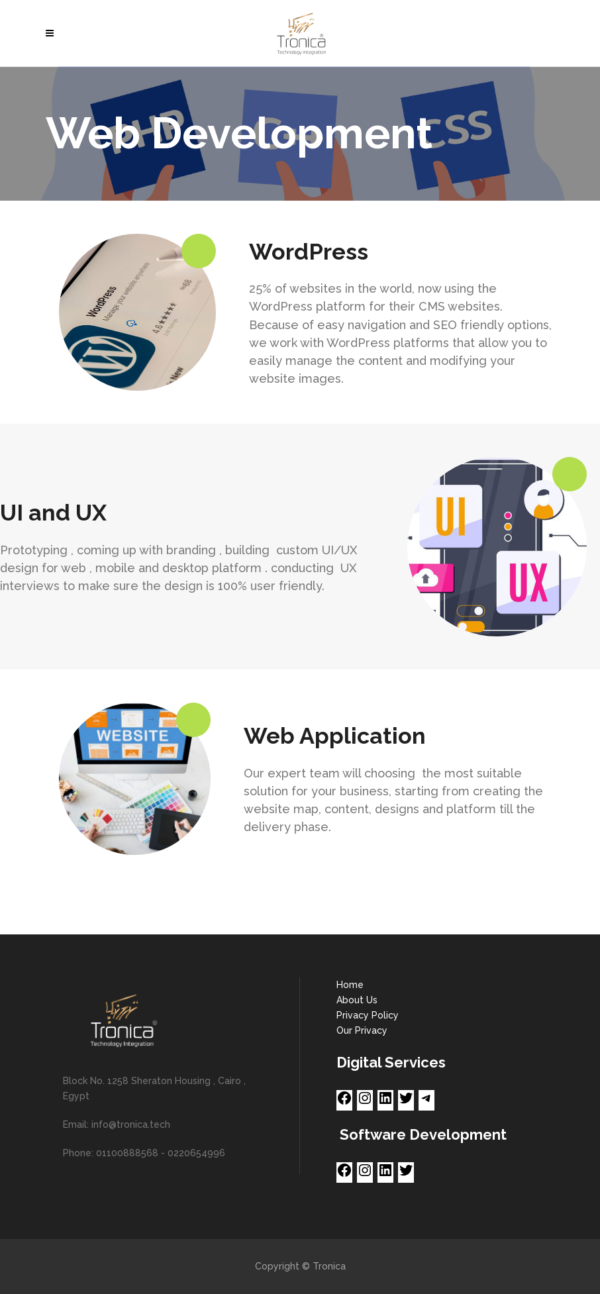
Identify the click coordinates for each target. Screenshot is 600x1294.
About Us (356, 1000)
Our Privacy (361, 1030)
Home (350, 984)
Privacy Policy (367, 1015)
